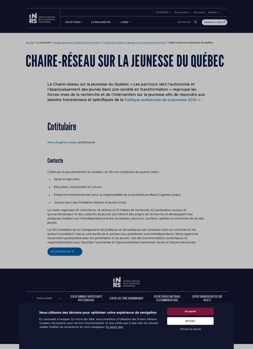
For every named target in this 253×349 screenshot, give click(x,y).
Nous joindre (181, 12)
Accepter (190, 317)
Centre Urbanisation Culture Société (207, 303)
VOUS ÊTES (162, 12)
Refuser (190, 327)
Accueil (30, 43)
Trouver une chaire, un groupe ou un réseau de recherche (134, 43)
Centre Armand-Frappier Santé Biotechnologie (86, 303)
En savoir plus (114, 333)
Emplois (212, 12)
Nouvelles (199, 12)
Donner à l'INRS (213, 22)
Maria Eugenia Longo (61, 147)
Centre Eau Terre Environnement (126, 303)
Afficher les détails (190, 335)
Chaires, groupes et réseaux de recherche (77, 43)
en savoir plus (61, 256)
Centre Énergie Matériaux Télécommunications (167, 303)
